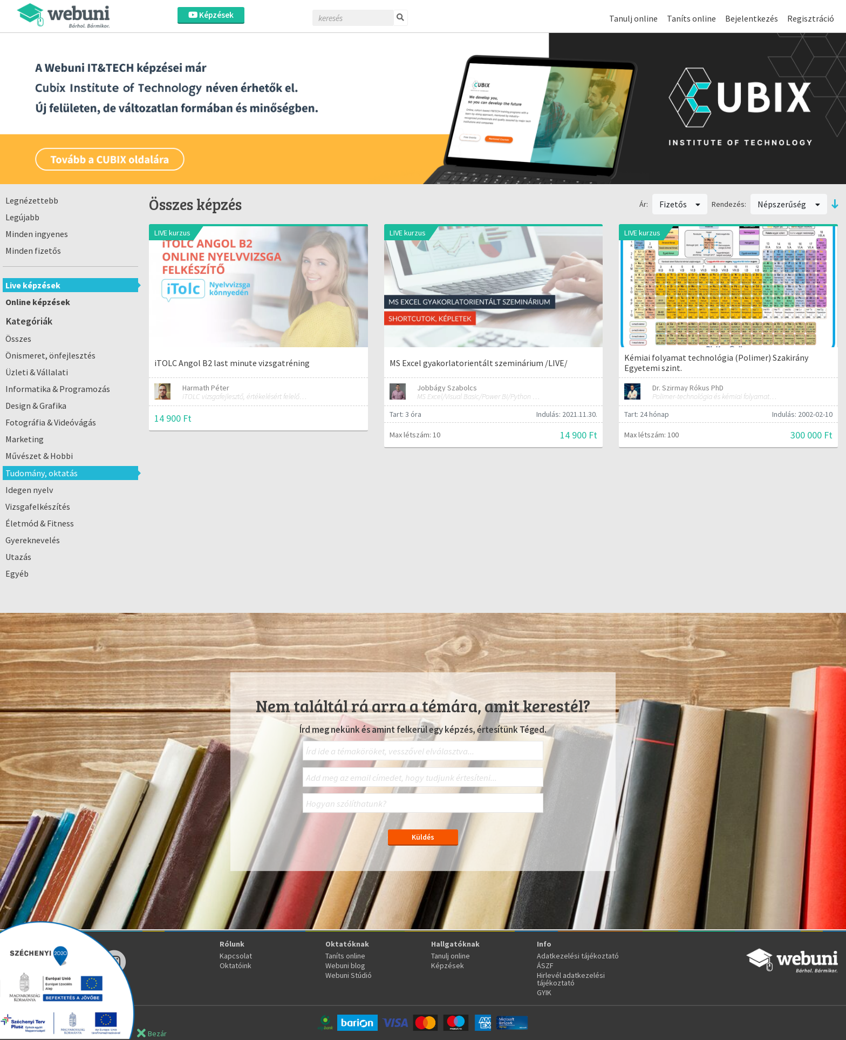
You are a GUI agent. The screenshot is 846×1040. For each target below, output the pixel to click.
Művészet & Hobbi (39, 455)
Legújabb (22, 217)
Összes (18, 338)
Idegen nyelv (29, 489)
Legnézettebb (31, 200)
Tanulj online (633, 18)
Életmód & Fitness (39, 523)
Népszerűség (789, 204)
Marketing (24, 439)
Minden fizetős (33, 250)
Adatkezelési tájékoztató (578, 956)
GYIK (544, 992)
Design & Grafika (35, 405)
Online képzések (37, 301)
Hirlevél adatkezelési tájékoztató (571, 979)
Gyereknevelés (32, 540)
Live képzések (32, 285)
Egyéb (17, 573)
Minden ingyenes (36, 233)
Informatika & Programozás (57, 388)
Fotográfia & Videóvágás (50, 422)
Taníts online (691, 18)
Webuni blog (345, 965)
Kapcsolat (236, 956)
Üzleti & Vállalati (36, 372)
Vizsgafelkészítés (37, 506)
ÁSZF (545, 965)
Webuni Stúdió (348, 975)
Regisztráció (810, 18)
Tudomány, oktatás (41, 473)
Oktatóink (235, 965)
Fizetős (680, 204)
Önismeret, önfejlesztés (50, 355)
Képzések (211, 15)
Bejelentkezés (751, 18)
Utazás (18, 556)
